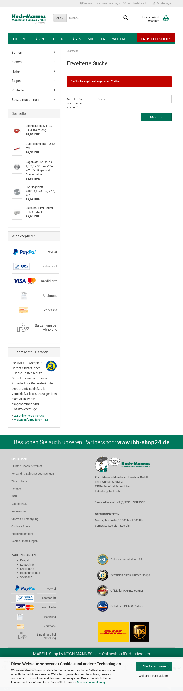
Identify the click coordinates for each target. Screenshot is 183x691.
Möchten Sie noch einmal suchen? (75, 103)
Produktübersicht (22, 533)
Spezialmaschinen (25, 100)
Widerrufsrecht (20, 481)
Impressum (18, 511)
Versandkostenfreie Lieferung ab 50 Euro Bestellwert (113, 3)
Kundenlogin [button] (162, 3)
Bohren (18, 39)
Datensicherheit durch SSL (127, 559)
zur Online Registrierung (29, 415)
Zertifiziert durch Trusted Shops (130, 575)
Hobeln (57, 39)
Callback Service (21, 526)
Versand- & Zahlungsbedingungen (32, 473)
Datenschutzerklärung (91, 682)
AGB (14, 496)
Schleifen (97, 39)
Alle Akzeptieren (154, 666)
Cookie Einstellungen (24, 541)
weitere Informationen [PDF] (31, 419)
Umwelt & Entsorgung (24, 519)
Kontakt (16, 488)
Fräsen (38, 39)
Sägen (75, 39)
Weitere (119, 39)
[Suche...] (59, 18)
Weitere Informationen (154, 675)
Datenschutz (19, 503)
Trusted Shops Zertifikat (26, 466)
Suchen (156, 117)
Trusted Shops (156, 39)
